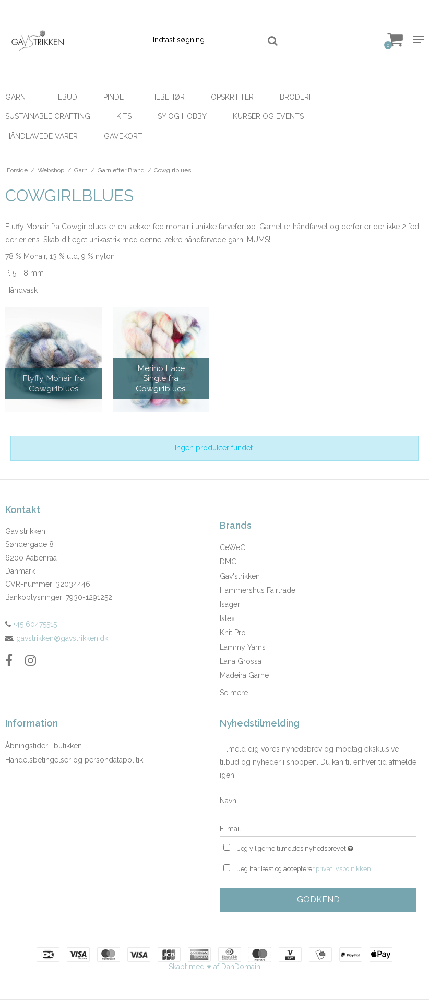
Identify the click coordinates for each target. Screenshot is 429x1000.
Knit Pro (233, 632)
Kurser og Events (268, 116)
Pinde (113, 97)
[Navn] (318, 800)
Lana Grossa (240, 661)
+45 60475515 (31, 624)
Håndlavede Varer (41, 136)
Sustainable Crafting (47, 116)
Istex (227, 618)
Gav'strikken (240, 576)
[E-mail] (318, 828)
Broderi (295, 97)
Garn (15, 97)
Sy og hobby (182, 116)
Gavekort (123, 136)
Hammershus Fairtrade (257, 590)
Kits (124, 116)
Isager (230, 604)
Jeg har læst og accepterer (304, 869)
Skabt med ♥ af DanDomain (214, 966)
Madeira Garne (244, 675)
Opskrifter (232, 97)
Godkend (318, 899)
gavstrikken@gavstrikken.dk (62, 638)
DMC (228, 561)
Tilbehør (167, 97)
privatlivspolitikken (343, 869)
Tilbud (64, 97)
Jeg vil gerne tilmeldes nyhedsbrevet (321, 847)
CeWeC (232, 547)
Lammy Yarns (243, 647)
